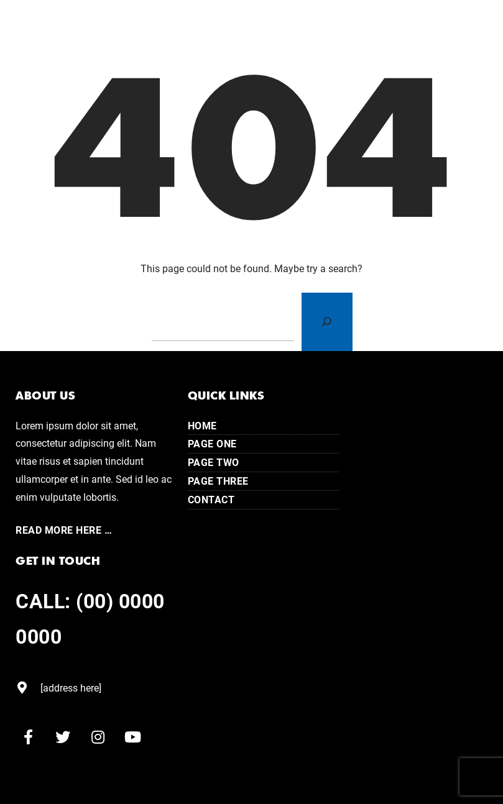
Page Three (218, 480)
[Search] (327, 322)
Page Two (213, 461)
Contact (211, 499)
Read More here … (64, 529)
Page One (212, 443)
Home (202, 425)
